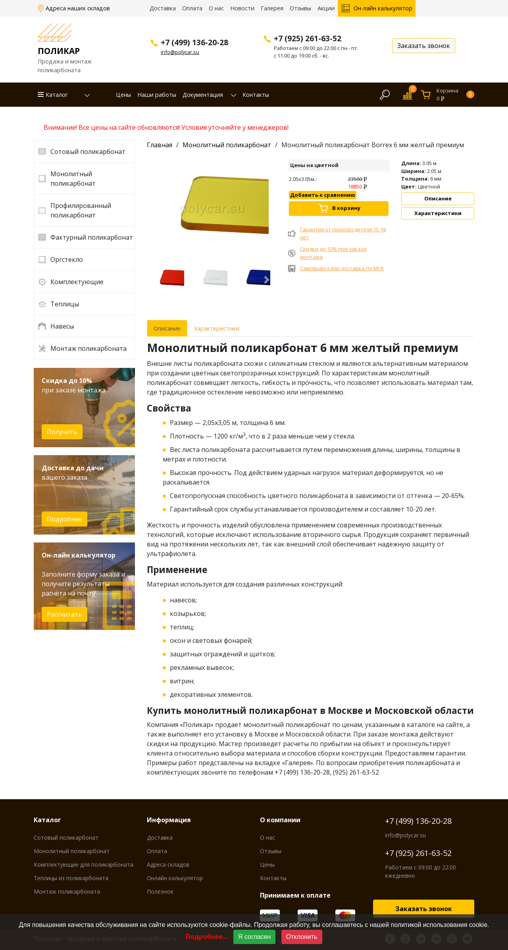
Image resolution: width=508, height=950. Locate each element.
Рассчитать (64, 614)
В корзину (346, 208)
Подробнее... (206, 936)
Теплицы (64, 304)
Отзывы (300, 8)
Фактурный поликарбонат (91, 237)
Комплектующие (77, 281)
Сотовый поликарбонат (87, 151)
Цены (123, 94)
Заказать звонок (423, 908)
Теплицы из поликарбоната (71, 878)
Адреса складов (168, 864)
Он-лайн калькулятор (383, 8)
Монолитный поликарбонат (73, 178)
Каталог (57, 94)
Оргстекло (66, 259)
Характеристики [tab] (216, 328)
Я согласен (254, 936)
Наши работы (156, 94)
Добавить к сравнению (322, 194)
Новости (242, 8)
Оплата (192, 8)
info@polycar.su (180, 52)
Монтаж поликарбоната (88, 348)
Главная (159, 144)
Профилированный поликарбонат (80, 210)
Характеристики (438, 213)
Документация (203, 94)
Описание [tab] (167, 328)
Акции (326, 8)
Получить (62, 431)
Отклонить (302, 936)
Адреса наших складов (79, 8)
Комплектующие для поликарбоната (83, 864)
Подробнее (64, 519)
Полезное (160, 891)
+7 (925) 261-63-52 (418, 853)
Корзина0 (455, 94)
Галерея (272, 8)
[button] (83, 95)
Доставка (163, 8)
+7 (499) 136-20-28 (418, 820)
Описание (438, 198)
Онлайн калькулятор (175, 878)
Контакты (255, 94)
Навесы (62, 326)
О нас (216, 8)
